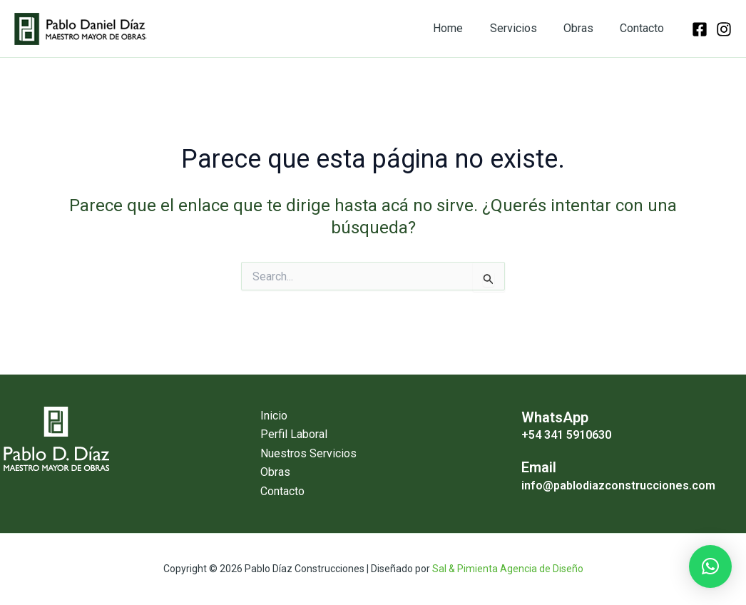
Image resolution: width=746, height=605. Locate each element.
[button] (710, 566)
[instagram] (724, 29)
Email (538, 467)
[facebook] (699, 29)
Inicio (273, 415)
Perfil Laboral (293, 434)
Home (461, 28)
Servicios (522, 28)
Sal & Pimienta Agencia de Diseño (507, 568)
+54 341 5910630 (566, 435)
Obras (584, 28)
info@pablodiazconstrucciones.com (618, 485)
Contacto (644, 28)
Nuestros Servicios (308, 453)
